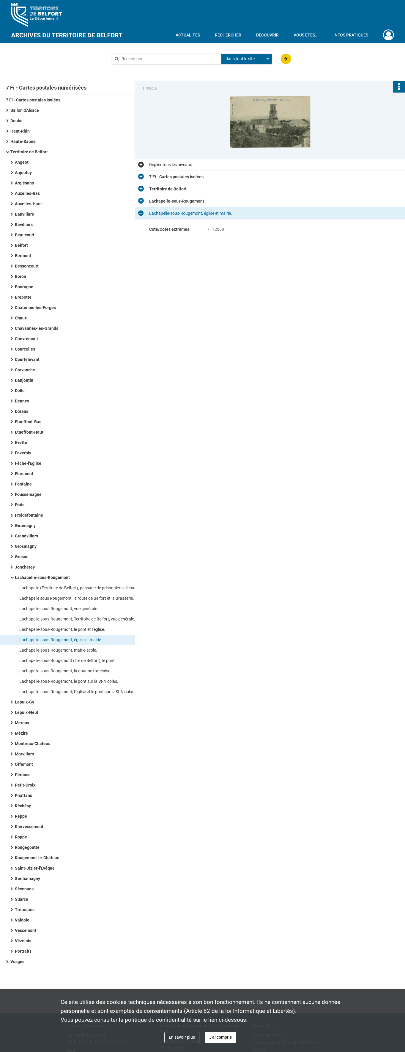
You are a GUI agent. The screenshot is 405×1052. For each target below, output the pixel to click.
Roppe (21, 837)
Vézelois (23, 940)
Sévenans (24, 889)
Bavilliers (24, 224)
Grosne (22, 556)
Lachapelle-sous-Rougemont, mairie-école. (58, 650)
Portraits (23, 951)
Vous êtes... (306, 35)
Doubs (16, 120)
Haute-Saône (23, 141)
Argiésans (24, 183)
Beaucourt (24, 235)
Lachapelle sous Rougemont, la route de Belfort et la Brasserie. (76, 598)
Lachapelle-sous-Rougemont (42, 577)
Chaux (21, 318)
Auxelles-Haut (28, 203)
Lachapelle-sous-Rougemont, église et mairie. (60, 639)
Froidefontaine (29, 515)
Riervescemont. (30, 826)
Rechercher (228, 35)
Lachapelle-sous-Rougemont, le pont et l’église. (62, 629)
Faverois (23, 453)
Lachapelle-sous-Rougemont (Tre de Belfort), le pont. (67, 660)
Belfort (21, 245)
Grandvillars (26, 536)
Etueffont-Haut (29, 432)
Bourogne (24, 286)
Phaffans (23, 795)
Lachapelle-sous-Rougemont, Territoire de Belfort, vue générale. (77, 619)
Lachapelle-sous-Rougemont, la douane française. (65, 671)
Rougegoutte (27, 847)
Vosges (17, 961)
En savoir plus (182, 1037)
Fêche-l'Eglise (28, 463)
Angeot (22, 162)
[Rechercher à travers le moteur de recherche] (169, 59)
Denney (22, 401)
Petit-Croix (25, 785)
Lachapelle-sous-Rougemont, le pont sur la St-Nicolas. (68, 681)
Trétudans (24, 909)
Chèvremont (26, 338)
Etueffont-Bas (28, 421)
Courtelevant (27, 359)
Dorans (21, 411)
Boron (20, 276)
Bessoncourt (27, 266)
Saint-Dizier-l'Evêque (35, 868)
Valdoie (22, 920)
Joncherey (25, 567)
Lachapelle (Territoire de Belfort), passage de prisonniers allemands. (78, 587)
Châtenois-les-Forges (35, 307)
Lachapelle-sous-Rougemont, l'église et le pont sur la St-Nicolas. (77, 691)
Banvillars (24, 214)
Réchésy (23, 805)
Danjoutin (24, 380)
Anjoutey (23, 172)
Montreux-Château (33, 743)
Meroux (22, 722)
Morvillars (24, 754)
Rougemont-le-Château (37, 857)
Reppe (21, 816)
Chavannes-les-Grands (36, 328)
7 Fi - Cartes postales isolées (33, 100)
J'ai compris (220, 1037)
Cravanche (25, 369)
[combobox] (246, 59)
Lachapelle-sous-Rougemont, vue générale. (58, 608)
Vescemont (25, 930)
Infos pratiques (350, 35)
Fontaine (23, 484)
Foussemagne (28, 494)
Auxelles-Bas (27, 193)
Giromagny (25, 525)
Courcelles (25, 349)
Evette (21, 442)
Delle (20, 390)
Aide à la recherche (133, 69)
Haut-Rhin (20, 131)
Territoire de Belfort (29, 151)
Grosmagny (26, 546)
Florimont (24, 473)
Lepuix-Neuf (26, 712)
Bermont (23, 255)
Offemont (24, 764)
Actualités (188, 35)
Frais (19, 504)
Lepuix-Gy (24, 702)
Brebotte (23, 297)
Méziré (21, 733)
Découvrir (267, 35)
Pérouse (23, 774)
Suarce (21, 899)
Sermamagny (27, 878)
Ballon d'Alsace (24, 110)
